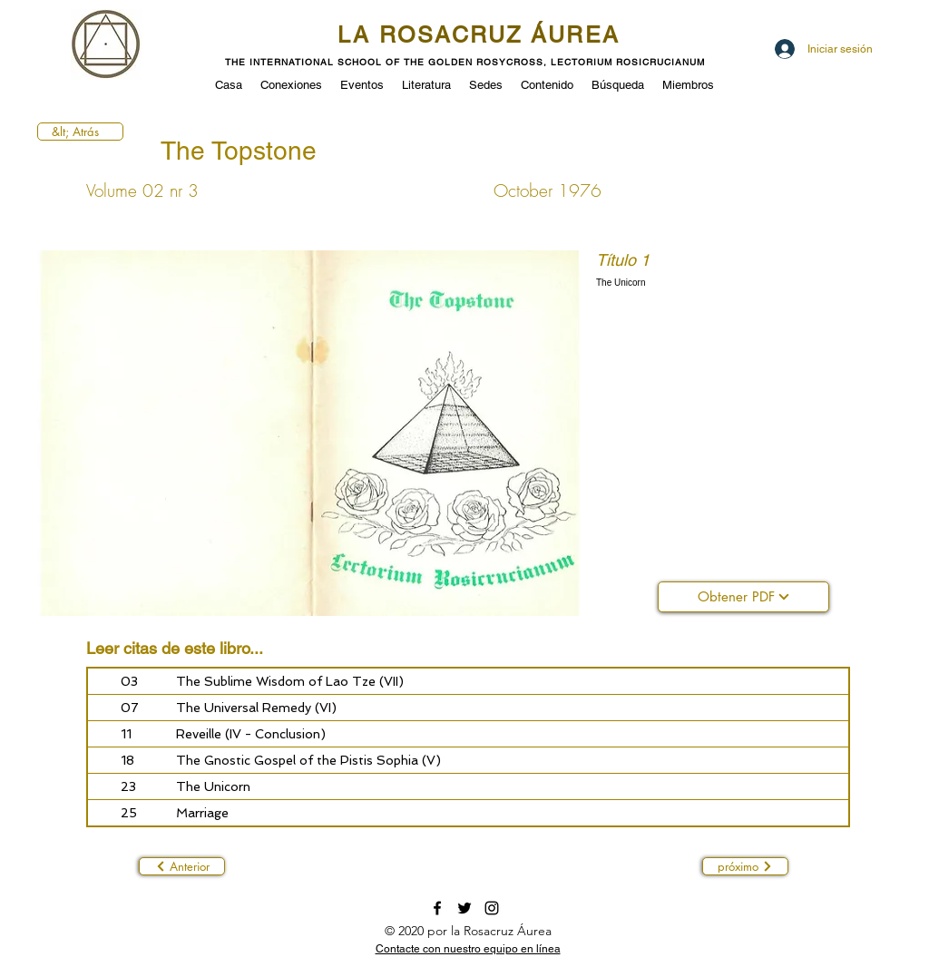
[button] (362, 83)
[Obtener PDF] (743, 596)
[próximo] (745, 866)
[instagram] (492, 908)
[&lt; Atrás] (80, 131)
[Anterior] (182, 866)
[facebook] (437, 908)
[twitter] (464, 908)
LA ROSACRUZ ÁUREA (479, 35)
